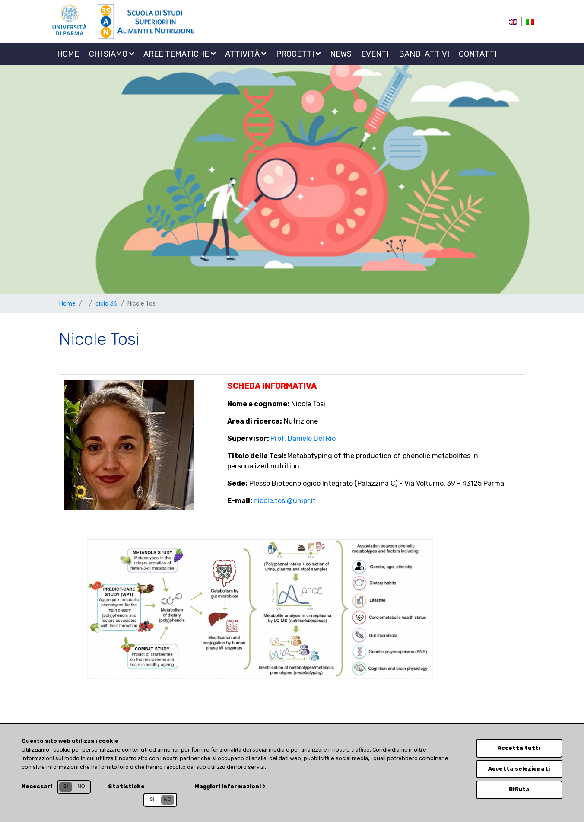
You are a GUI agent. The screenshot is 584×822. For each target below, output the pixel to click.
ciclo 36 (106, 303)
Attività (245, 54)
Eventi (375, 54)
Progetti (298, 54)
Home (68, 54)
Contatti (478, 54)
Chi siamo (111, 54)
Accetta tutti (519, 748)
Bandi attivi (424, 54)
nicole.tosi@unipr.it (285, 501)
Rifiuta (519, 789)
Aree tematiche (179, 54)
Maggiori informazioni (230, 786)
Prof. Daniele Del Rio (303, 438)
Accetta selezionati (519, 768)
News (341, 54)
